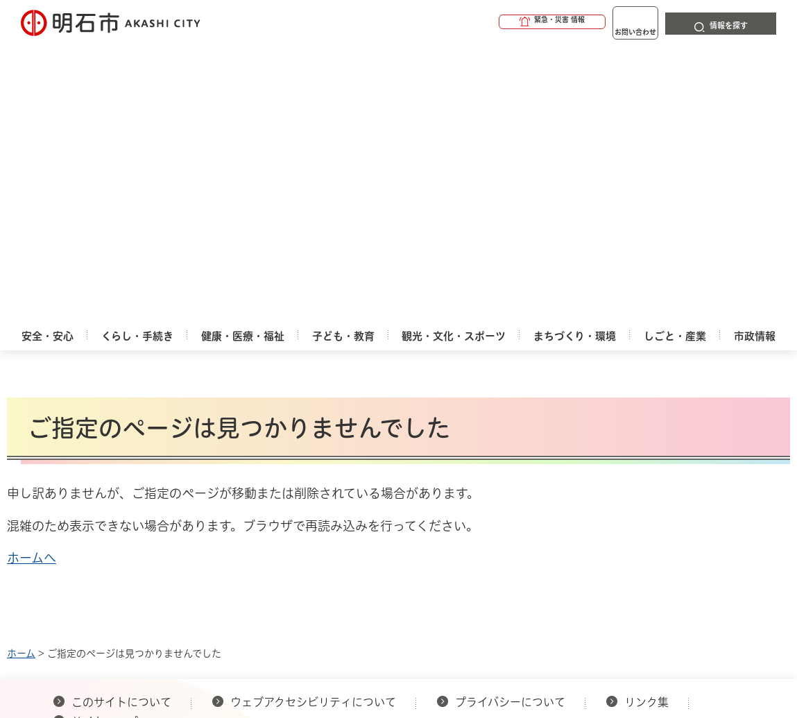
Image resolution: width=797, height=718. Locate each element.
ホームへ (31, 279)
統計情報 (474, 586)
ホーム (21, 374)
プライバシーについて (510, 423)
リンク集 (646, 423)
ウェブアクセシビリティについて (313, 423)
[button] (498, 22)
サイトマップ (104, 442)
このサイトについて (121, 423)
